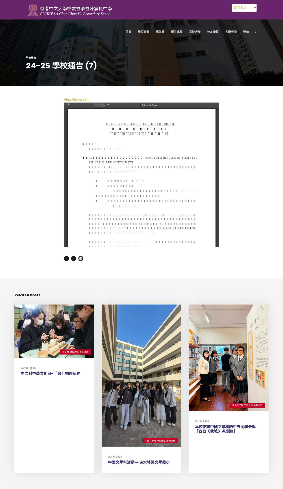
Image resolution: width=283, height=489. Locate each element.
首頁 (128, 32)
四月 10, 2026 (28, 368)
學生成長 (176, 32)
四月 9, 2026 (115, 456)
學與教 (160, 32)
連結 (246, 32)
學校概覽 (143, 32)
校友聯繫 (213, 32)
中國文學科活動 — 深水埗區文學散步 (139, 462)
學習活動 (161, 440)
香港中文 (239, 7)
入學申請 (231, 32)
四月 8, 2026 (202, 421)
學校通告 (31, 57)
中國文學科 (150, 440)
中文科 (65, 351)
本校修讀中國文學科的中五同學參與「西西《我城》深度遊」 (225, 429)
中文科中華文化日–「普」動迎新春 (50, 373)
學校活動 (74, 351)
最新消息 (83, 351)
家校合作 (195, 32)
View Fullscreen (76, 99)
